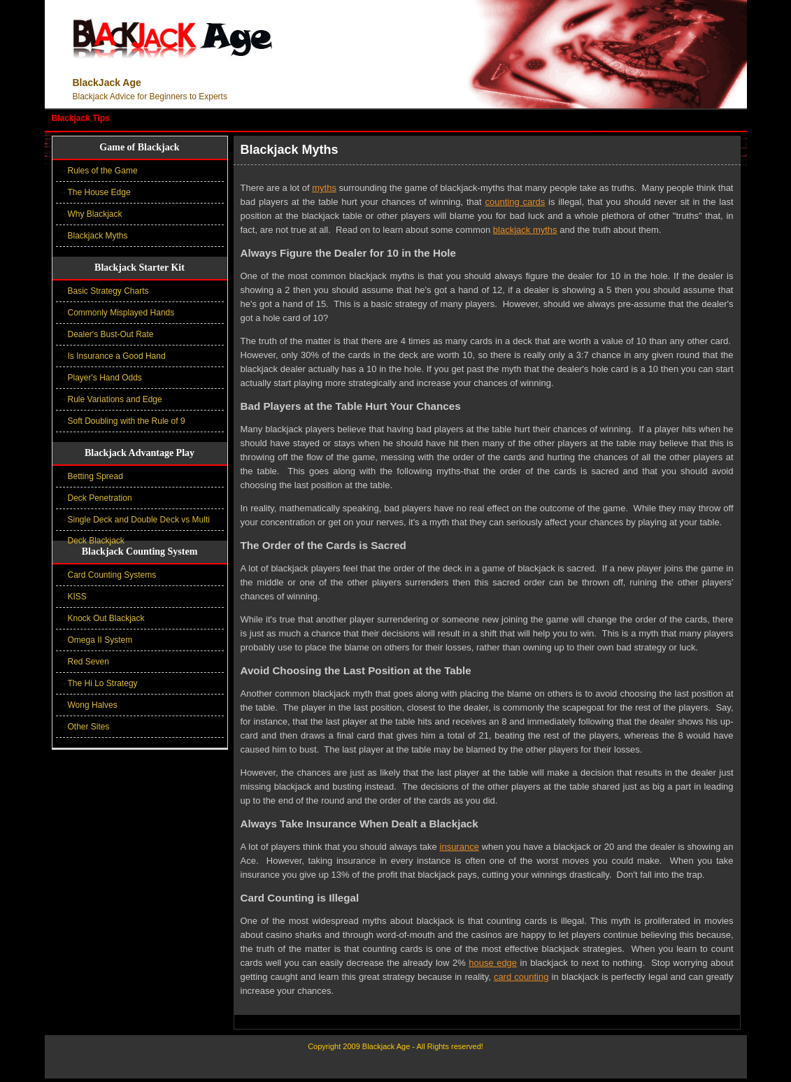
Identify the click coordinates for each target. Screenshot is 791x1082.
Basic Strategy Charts (108, 291)
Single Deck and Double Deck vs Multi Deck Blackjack (139, 523)
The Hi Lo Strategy (103, 683)
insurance (459, 846)
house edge (493, 963)
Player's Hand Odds (105, 378)
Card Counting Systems (112, 575)
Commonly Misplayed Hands (121, 313)
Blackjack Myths (98, 236)
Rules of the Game (103, 171)
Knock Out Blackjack (106, 618)
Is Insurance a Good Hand (117, 356)
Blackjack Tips (81, 118)
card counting (521, 976)
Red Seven (88, 662)
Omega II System (100, 640)
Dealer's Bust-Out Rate (111, 334)
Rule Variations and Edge (115, 399)
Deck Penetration (100, 498)
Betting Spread (95, 476)
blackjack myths (525, 230)
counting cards (515, 202)
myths (324, 188)
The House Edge (99, 192)
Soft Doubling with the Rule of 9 (126, 421)
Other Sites (89, 727)
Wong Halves (92, 705)
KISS (77, 596)
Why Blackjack (95, 214)
